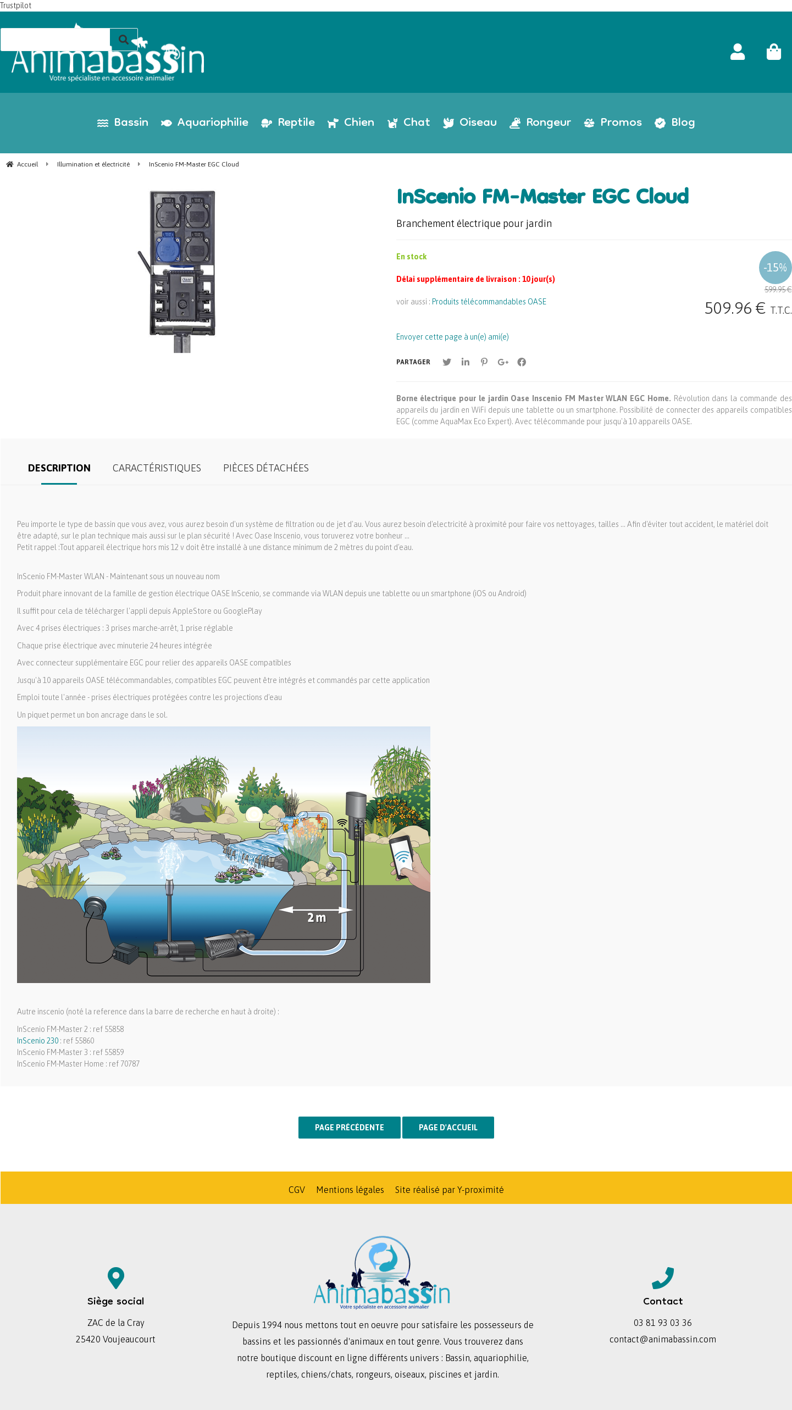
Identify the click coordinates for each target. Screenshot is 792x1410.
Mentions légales (350, 1190)
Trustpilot (15, 5)
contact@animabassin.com (663, 1339)
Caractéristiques (157, 468)
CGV (297, 1190)
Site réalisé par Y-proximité (449, 1190)
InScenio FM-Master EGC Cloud (542, 199)
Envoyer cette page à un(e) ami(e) (452, 336)
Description (59, 468)
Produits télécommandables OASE (489, 301)
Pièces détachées (266, 468)
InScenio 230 (37, 1040)
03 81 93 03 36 (663, 1323)
